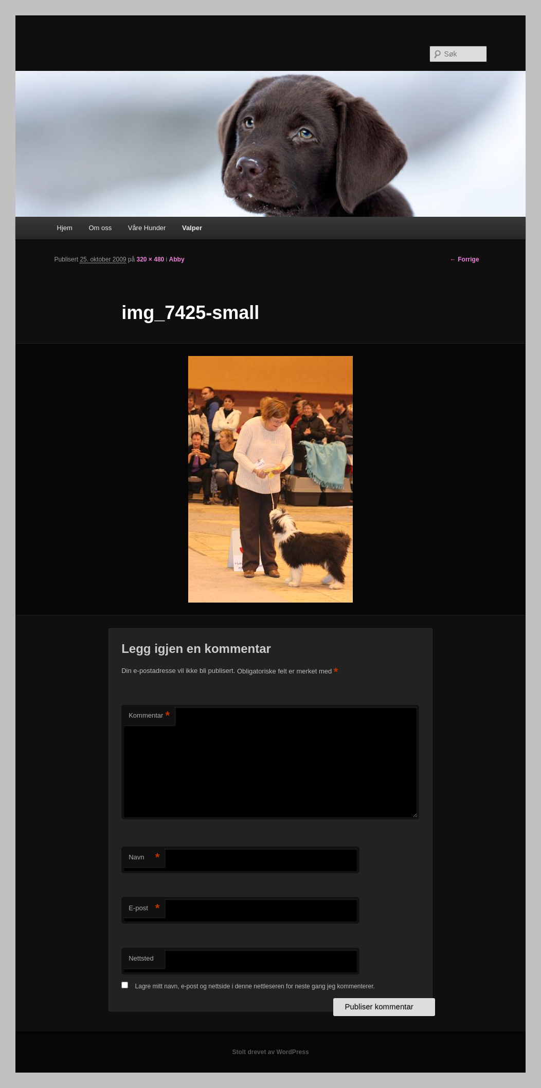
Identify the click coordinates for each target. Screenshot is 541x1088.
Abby (177, 259)
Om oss (100, 228)
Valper (192, 228)
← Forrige (464, 259)
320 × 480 (151, 259)
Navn (144, 857)
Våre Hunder (147, 228)
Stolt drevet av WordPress (270, 1052)
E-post (144, 908)
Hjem (65, 228)
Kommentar (149, 715)
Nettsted (141, 958)
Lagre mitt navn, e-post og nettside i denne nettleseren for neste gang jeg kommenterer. (255, 986)
